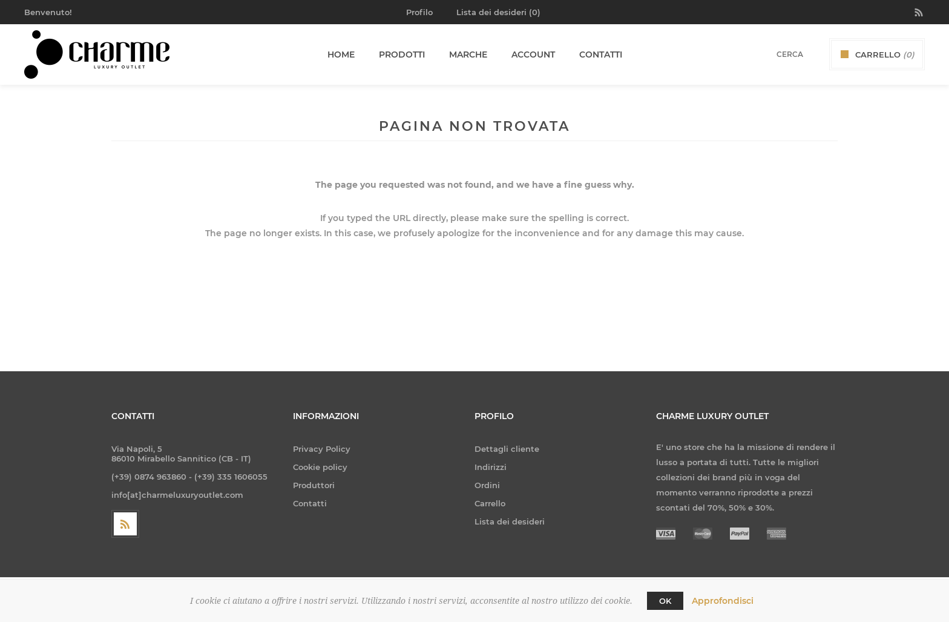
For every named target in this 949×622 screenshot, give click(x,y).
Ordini (487, 485)
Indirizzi (491, 467)
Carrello (490, 503)
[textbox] (774, 54)
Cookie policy (320, 467)
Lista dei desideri (510, 521)
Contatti (310, 503)
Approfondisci (723, 600)
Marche (468, 54)
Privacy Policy (321, 449)
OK (665, 601)
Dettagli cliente (507, 449)
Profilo (419, 12)
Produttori (314, 485)
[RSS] (125, 523)
